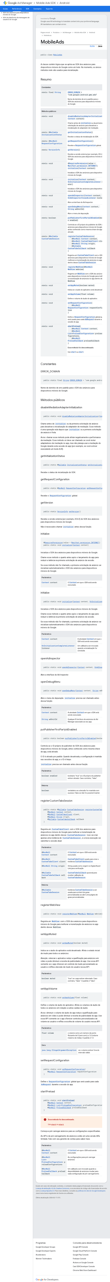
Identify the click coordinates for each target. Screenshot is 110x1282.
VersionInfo (54, 150)
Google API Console (80, 1247)
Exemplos (38, 9)
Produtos (56, 32)
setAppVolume (74, 294)
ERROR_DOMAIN (74, 92)
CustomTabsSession (50, 239)
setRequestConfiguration (79, 303)
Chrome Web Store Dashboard (84, 1270)
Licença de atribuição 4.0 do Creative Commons (52, 1188)
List (70, 333)
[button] (16, 13)
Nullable (54, 132)
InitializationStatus (52, 135)
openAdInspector (76, 195)
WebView (71, 269)
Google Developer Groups (45, 1247)
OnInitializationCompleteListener (84, 182)
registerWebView (75, 267)
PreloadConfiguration (83, 333)
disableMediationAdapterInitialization (86, 116)
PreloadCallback (75, 341)
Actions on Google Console (83, 1263)
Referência (47, 35)
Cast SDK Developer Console (84, 1266)
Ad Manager (20, 3)
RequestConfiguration (52, 143)
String (58, 92)
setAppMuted (73, 285)
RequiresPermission (78, 163)
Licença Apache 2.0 (47, 1191)
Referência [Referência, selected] (16, 9)
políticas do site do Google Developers (91, 1191)
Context (71, 118)
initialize (86, 123)
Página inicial (45, 32)
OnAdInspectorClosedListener (82, 198)
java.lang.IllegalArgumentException (59, 1050)
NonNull (53, 141)
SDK (27, 9)
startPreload (74, 326)
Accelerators (41, 1255)
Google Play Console (81, 1255)
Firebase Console (79, 1259)
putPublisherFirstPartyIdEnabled (83, 218)
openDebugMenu (75, 206)
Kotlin (92, 46)
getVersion (73, 150)
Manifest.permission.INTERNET (82, 166)
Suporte (49, 9)
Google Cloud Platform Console (85, 1251)
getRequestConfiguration (80, 141)
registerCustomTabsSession (81, 236)
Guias (5, 9)
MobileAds (57, 55)
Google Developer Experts (46, 1251)
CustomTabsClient (89, 241)
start (73, 352)
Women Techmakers (44, 1259)
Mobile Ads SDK (46, 3)
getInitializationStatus (79, 132)
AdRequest (89, 319)
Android (64, 3)
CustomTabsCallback (77, 248)
